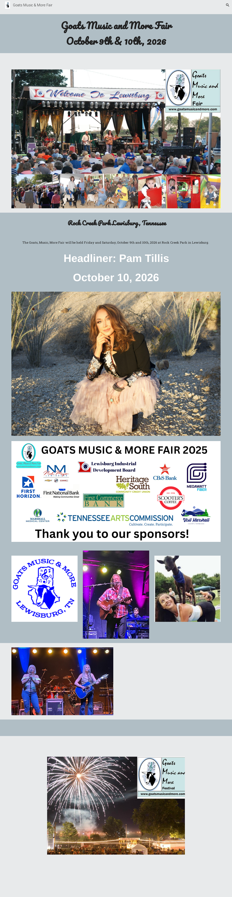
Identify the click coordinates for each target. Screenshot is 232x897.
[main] (116, 33)
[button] (227, 5)
